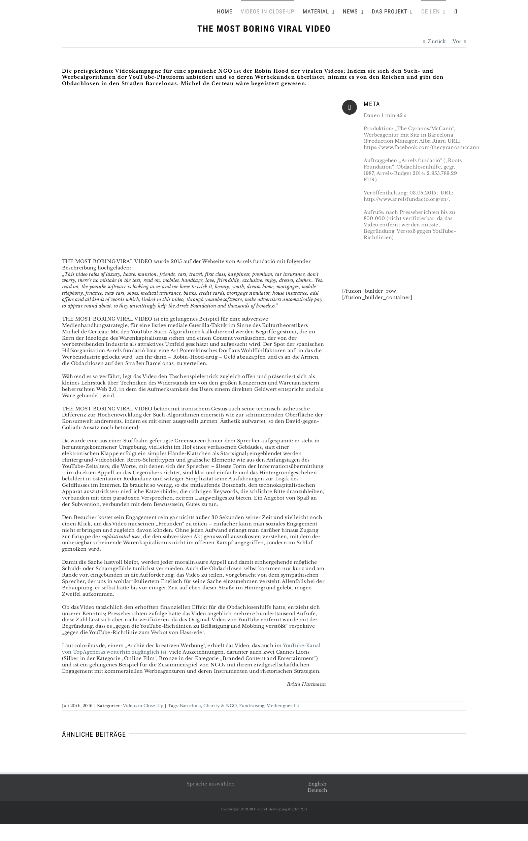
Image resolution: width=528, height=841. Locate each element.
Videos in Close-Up (143, 705)
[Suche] (456, 11)
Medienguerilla (282, 705)
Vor (457, 41)
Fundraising (251, 705)
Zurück (437, 41)
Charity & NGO (220, 705)
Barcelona (190, 705)
